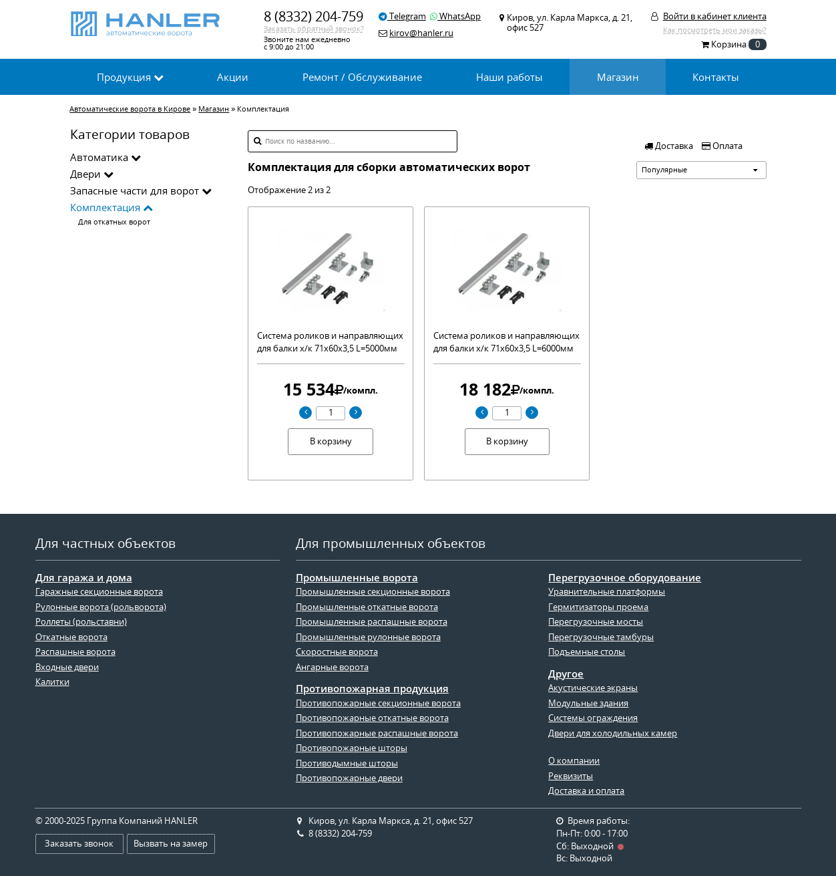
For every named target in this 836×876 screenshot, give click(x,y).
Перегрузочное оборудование (624, 577)
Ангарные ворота (332, 667)
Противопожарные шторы (351, 748)
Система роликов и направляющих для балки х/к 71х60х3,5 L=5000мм (330, 342)
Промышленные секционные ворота (373, 591)
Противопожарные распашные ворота (377, 733)
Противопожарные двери (349, 778)
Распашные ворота (75, 652)
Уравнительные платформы (606, 591)
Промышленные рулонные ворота (368, 637)
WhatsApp (455, 16)
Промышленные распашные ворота (371, 621)
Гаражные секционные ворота (99, 591)
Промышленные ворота (357, 577)
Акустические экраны (593, 688)
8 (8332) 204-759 (313, 16)
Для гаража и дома (83, 577)
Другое (566, 674)
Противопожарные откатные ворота (372, 718)
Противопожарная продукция (372, 688)
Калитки (52, 682)
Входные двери (67, 667)
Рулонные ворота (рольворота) (100, 607)
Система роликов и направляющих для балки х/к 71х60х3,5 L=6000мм (506, 342)
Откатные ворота (71, 637)
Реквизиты (570, 776)
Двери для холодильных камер (612, 733)
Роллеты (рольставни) (81, 621)
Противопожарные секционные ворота (378, 703)
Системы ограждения (593, 718)
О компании (574, 760)
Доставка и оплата (586, 790)
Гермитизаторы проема (598, 607)
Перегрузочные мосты (595, 621)
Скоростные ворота (337, 652)
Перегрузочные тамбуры (601, 637)
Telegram (402, 16)
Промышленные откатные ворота (367, 607)
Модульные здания (588, 703)
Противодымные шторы (347, 763)
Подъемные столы (586, 652)
